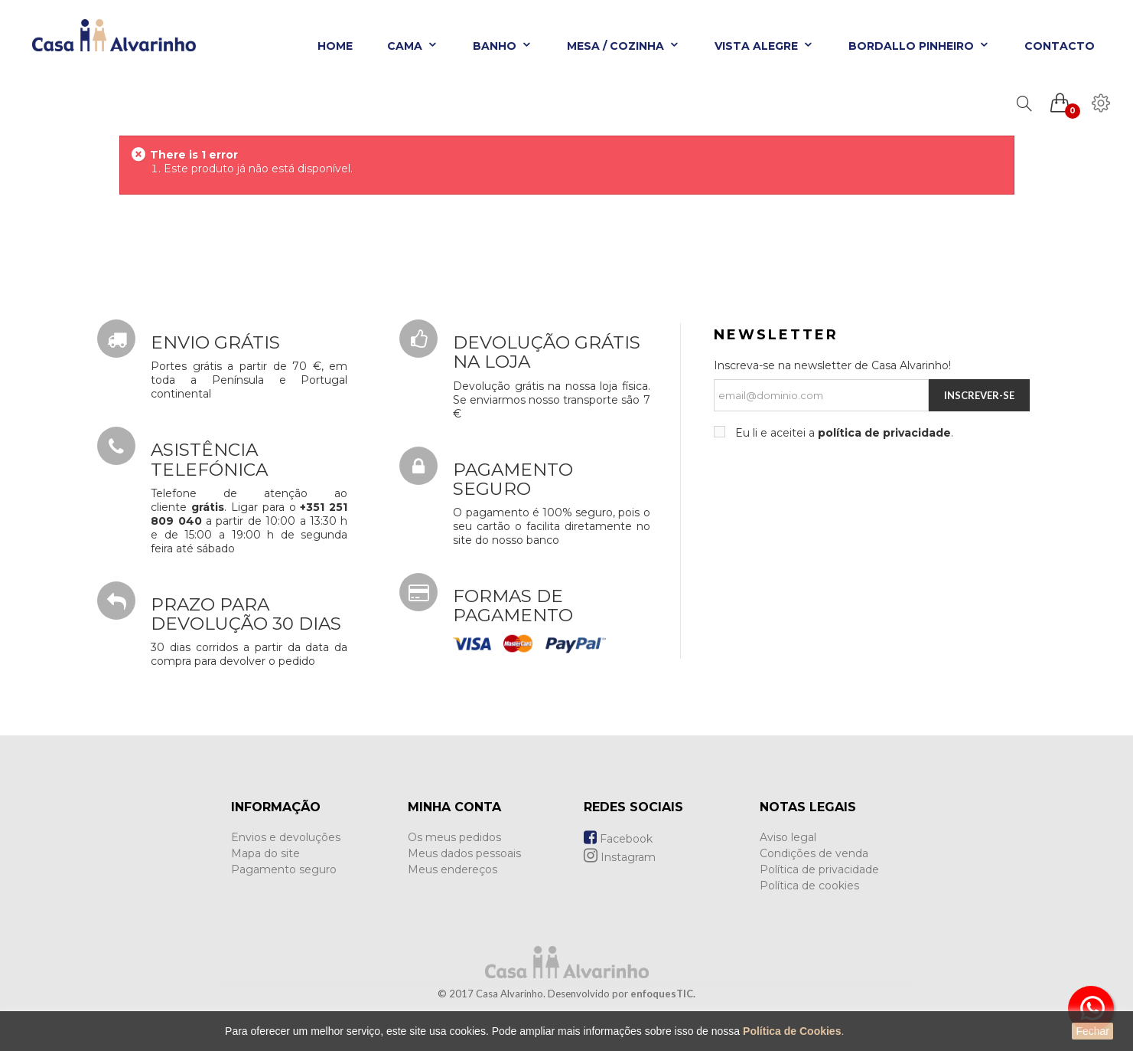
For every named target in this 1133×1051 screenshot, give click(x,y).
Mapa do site (265, 853)
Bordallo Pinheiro (919, 46)
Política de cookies (809, 885)
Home (335, 46)
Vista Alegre (764, 46)
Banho (502, 46)
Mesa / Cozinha (623, 46)
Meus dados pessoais (464, 853)
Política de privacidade (819, 869)
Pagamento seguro (284, 869)
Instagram (620, 857)
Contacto (1059, 46)
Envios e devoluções (285, 837)
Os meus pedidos (454, 837)
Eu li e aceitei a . (842, 433)
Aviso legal (788, 837)
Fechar (1092, 1031)
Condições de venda (814, 853)
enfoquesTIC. (662, 993)
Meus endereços (452, 869)
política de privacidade (884, 433)
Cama (412, 46)
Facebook (618, 839)
